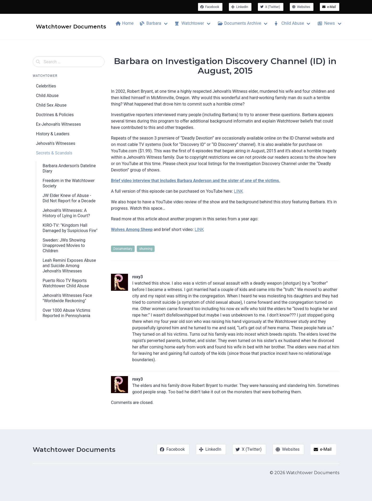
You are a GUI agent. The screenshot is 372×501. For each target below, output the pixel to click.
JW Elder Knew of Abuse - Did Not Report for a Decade (69, 198)
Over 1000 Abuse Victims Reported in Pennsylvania (66, 313)
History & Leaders (52, 133)
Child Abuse (47, 95)
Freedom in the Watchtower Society (68, 183)
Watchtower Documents (74, 449)
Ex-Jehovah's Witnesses (58, 124)
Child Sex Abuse (51, 105)
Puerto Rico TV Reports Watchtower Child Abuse (66, 283)
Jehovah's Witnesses (55, 143)
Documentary (122, 249)
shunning (145, 249)
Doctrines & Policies (55, 114)
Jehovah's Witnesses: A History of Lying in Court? (66, 213)
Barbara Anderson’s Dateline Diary (69, 168)
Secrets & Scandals (54, 152)
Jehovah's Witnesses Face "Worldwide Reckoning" (67, 298)
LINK (238, 191)
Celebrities (46, 86)
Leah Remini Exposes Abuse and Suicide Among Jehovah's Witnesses (69, 265)
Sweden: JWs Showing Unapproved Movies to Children (64, 245)
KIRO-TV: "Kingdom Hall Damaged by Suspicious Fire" (70, 228)
